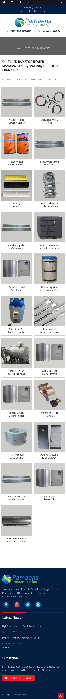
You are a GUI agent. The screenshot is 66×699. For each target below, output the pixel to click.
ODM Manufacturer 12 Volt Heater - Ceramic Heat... (49, 457)
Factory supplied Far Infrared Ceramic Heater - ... (16, 290)
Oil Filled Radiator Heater (37, 48)
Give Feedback (31, 11)
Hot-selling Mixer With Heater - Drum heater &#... (49, 290)
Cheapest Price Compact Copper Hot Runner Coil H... (16, 122)
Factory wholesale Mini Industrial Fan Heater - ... (49, 206)
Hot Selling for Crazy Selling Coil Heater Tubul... (16, 374)
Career (18, 11)
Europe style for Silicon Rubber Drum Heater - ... (49, 499)
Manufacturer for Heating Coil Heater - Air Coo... (49, 415)
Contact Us (47, 11)
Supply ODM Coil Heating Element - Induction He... (49, 374)
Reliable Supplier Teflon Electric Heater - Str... (16, 248)
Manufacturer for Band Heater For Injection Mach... (16, 499)
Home (18, 48)
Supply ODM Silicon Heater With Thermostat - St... (49, 164)
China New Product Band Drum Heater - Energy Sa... (16, 541)
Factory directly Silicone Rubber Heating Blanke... (16, 415)
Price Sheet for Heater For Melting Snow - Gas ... (16, 332)
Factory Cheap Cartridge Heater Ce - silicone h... (16, 164)
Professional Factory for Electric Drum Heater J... (49, 332)
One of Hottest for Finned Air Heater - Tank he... (49, 248)
